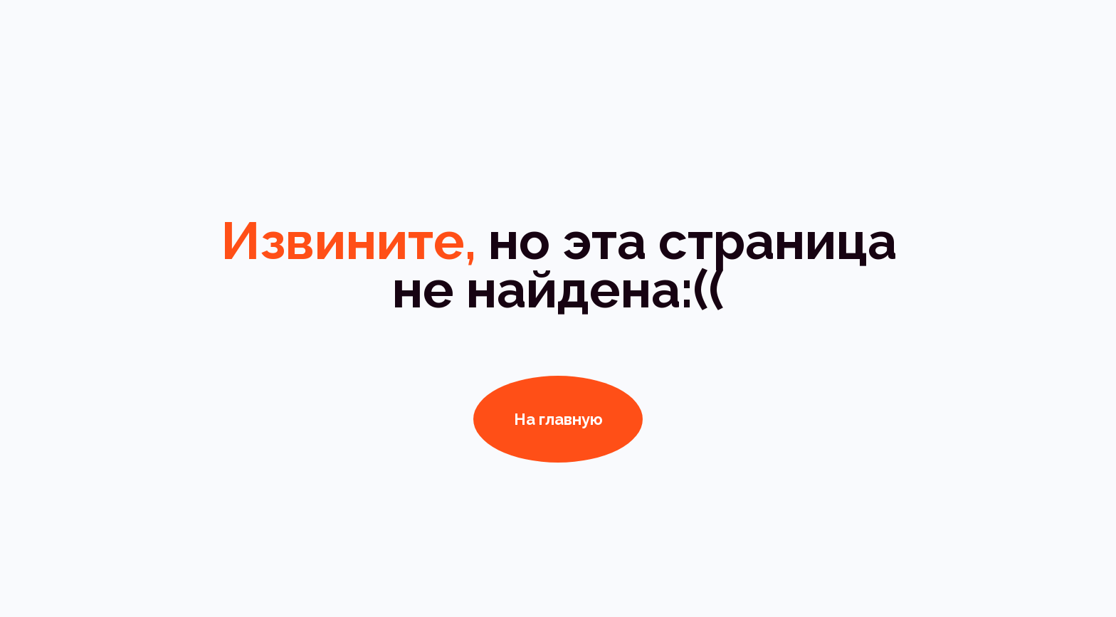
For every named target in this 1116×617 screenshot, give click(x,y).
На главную (558, 419)
